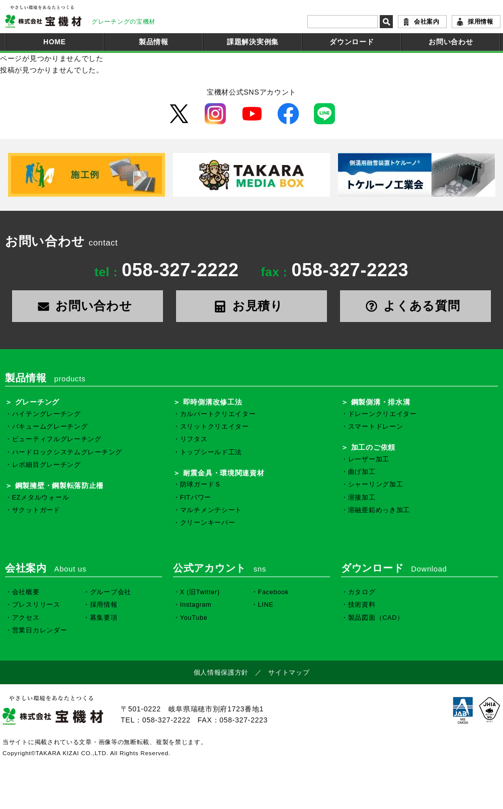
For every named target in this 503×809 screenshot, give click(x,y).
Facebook (273, 592)
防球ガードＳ (200, 484)
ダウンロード (351, 42)
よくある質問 (415, 305)
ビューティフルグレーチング (57, 439)
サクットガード (36, 510)
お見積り (251, 305)
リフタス (194, 439)
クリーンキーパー (207, 522)
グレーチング (37, 402)
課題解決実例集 (253, 42)
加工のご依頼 (373, 447)
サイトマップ (288, 672)
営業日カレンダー (39, 630)
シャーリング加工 (375, 484)
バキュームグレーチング (50, 426)
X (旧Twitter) (200, 592)
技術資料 (362, 604)
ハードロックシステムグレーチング (67, 452)
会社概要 (26, 592)
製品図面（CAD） (376, 617)
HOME (54, 42)
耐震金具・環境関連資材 (224, 473)
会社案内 (427, 21)
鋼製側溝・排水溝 (380, 402)
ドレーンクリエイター (382, 414)
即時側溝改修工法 (212, 402)
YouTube (194, 617)
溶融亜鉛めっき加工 (379, 510)
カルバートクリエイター (218, 414)
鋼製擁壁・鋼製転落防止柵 (59, 485)
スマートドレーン (375, 426)
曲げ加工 (362, 471)
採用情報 (480, 21)
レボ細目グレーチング (46, 464)
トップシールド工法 (211, 452)
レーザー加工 (368, 459)
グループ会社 (110, 592)
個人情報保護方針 (221, 672)
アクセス (26, 617)
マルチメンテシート (211, 510)
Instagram (196, 604)
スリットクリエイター (214, 426)
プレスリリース (36, 604)
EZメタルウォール (40, 497)
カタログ (362, 592)
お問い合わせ (451, 42)
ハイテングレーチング (46, 414)
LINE (266, 604)
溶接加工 (362, 497)
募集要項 (104, 617)
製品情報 (154, 42)
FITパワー (195, 497)
